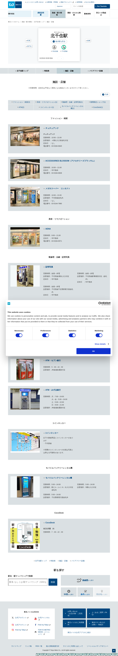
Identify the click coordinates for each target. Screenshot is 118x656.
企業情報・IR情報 (52, 2)
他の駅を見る (60, 41)
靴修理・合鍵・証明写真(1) (72, 102)
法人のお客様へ (90, 2)
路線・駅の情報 (27, 22)
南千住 (29, 46)
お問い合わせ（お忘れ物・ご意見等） (75, 613)
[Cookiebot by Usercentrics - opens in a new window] (100, 303)
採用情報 (79, 2)
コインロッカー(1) (47, 107)
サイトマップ (16, 646)
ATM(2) (21, 107)
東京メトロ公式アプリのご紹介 (79, 632)
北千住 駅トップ (39, 22)
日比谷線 (55, 51)
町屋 (28, 40)
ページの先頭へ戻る (114, 650)
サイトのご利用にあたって (73, 646)
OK (93, 351)
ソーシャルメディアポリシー (97, 646)
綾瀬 (88, 40)
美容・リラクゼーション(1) (47, 102)
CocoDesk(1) (98, 107)
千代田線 (64, 51)
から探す (88, 580)
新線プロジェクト (66, 2)
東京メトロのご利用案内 (76, 623)
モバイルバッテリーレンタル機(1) (72, 107)
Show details (100, 344)
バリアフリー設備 (96, 71)
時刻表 (46, 71)
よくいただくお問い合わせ (35, 2)
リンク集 (28, 646)
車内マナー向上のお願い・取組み (98, 623)
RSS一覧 (39, 646)
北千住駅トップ (22, 71)
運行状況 (11, 14)
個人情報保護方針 (52, 646)
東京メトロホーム (13, 22)
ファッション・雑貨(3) (21, 102)
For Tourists (102, 6)
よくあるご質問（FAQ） (99, 613)
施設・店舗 (69, 71)
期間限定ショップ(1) (98, 102)
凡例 (106, 94)
